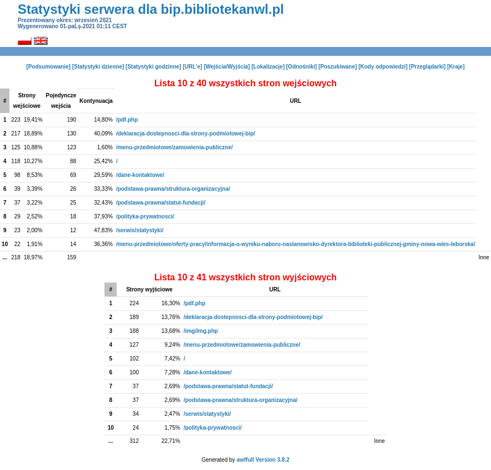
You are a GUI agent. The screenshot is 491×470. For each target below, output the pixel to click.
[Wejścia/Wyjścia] (226, 67)
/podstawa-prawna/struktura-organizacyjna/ (173, 189)
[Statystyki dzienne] (98, 67)
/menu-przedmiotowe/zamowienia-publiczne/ (174, 147)
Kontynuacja (96, 101)
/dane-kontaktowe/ (140, 175)
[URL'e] (192, 67)
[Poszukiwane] (337, 67)
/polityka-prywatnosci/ (145, 216)
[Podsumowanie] (49, 67)
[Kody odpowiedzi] (383, 67)
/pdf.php (127, 120)
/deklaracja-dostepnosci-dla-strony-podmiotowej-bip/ (185, 133)
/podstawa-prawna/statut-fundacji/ (161, 203)
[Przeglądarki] (427, 67)
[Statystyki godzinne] (153, 67)
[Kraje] (456, 67)
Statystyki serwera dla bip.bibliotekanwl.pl (151, 9)
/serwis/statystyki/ (140, 230)
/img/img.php (201, 331)
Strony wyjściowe (149, 289)
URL (295, 101)
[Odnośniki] (301, 67)
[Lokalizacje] (268, 67)
